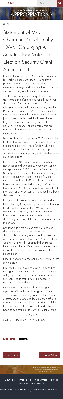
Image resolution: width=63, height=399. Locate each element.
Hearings (54, 380)
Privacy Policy (38, 384)
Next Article (11, 355)
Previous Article (50, 355)
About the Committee (14, 380)
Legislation (24, 384)
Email (12, 339)
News (28, 380)
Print (5, 339)
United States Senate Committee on (31, 13)
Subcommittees (40, 380)
